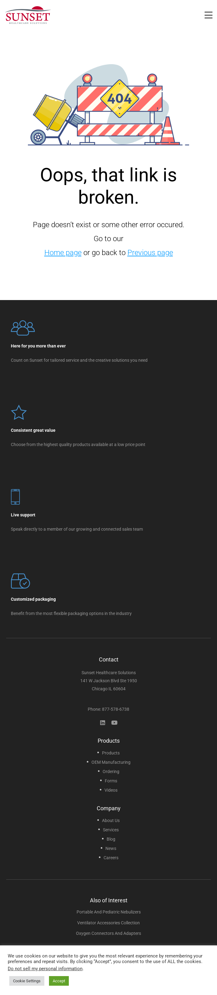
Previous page (150, 252)
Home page (63, 252)
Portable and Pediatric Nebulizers (109, 911)
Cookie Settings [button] (27, 981)
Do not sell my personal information (45, 968)
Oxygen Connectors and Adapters (108, 933)
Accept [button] (59, 981)
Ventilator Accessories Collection (108, 922)
